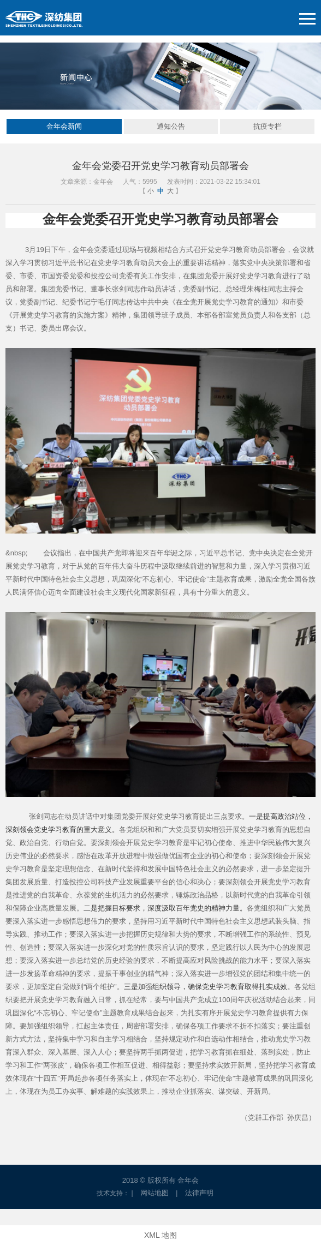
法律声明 (199, 1193)
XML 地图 (160, 1235)
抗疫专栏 (267, 126)
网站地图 (154, 1193)
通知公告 (171, 126)
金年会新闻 (64, 126)
